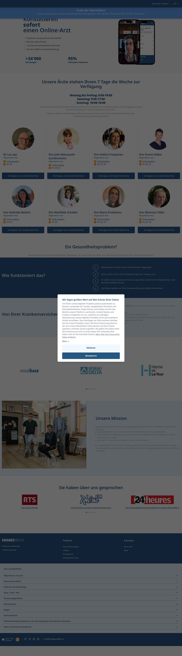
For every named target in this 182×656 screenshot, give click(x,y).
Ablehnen (91, 348)
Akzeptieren (91, 355)
